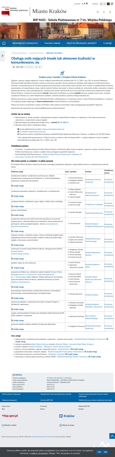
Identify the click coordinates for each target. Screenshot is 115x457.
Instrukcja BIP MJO (46, 400)
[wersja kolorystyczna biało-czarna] (104, 3)
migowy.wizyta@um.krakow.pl (53, 129)
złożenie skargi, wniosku (20, 254)
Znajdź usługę (19, 268)
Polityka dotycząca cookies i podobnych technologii (95, 400)
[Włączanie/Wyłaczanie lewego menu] (2, 55)
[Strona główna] (5, 43)
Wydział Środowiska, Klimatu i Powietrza (72, 357)
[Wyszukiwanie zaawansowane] (98, 12)
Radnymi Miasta (62, 344)
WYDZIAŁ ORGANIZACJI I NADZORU (59, 378)
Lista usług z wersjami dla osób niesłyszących (31, 157)
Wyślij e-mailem (9, 425)
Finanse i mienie (52, 43)
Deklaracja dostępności (9, 400)
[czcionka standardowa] (82, 4)
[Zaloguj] (110, 12)
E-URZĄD (108, 43)
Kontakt (81, 409)
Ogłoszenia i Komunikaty (54, 53)
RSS (3, 409)
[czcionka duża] (89, 3)
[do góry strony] (112, 436)
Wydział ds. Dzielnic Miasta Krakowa (57, 347)
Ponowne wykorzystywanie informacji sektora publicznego (93, 395)
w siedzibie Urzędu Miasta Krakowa (33, 132)
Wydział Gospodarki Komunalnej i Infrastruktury (65, 352)
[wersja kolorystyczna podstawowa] (101, 3)
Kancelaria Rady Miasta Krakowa (81, 344)
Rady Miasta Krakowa (40, 344)
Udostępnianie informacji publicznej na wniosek (55, 394)
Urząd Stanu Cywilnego (94, 204)
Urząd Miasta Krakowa (36, 53)
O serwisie (43, 406)
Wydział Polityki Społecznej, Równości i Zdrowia (93, 279)
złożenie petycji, (17, 251)
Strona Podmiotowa (20, 53)
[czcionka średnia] (84, 3)
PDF (60, 122)
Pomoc (42, 409)
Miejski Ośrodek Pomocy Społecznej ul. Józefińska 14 (62, 154)
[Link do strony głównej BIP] (37, 11)
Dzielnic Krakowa (35, 347)
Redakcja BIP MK (84, 406)
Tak (99, 452)
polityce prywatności (39, 453)
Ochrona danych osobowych (11, 394)
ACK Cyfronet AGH (50, 436)
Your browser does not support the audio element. (26, 67)
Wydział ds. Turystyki (56, 354)
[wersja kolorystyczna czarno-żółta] (108, 3)
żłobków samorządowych (20, 282)
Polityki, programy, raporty (82, 43)
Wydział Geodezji (91, 295)
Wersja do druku (66, 425)
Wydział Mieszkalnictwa (94, 213)
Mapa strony (6, 406)
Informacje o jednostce (25, 43)
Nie (105, 452)
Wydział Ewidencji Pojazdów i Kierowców (90, 339)
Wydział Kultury (64, 349)
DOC (66, 122)
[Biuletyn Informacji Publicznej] (29, 417)
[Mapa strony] (104, 12)
